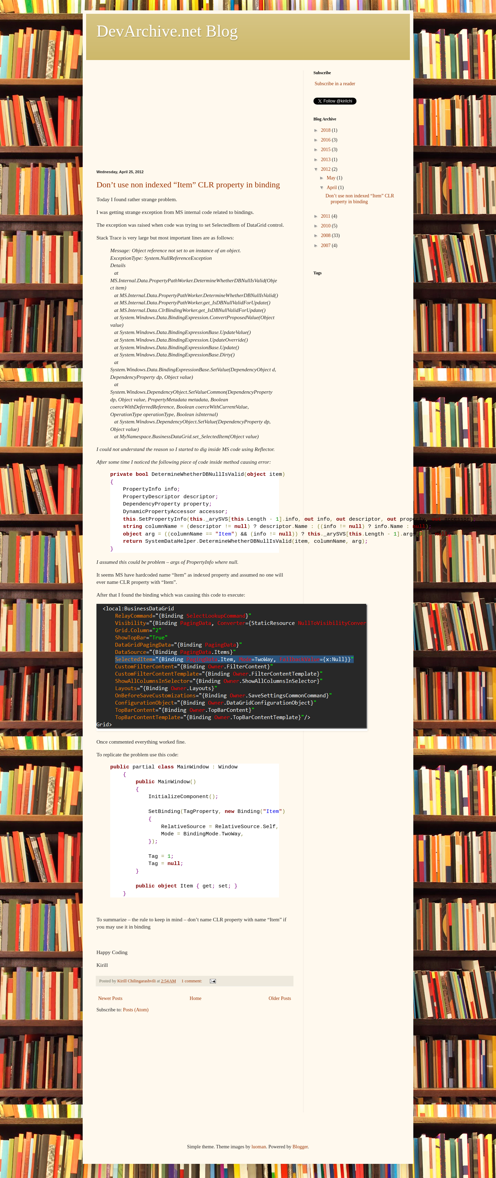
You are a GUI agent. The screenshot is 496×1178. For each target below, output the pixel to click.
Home (196, 998)
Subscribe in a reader (335, 83)
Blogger (300, 1146)
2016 (326, 140)
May (332, 177)
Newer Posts (110, 998)
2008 (326, 235)
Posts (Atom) (135, 1009)
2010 (326, 225)
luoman (258, 1146)
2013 (326, 159)
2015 (326, 149)
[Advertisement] (194, 114)
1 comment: (192, 981)
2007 (326, 245)
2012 (326, 169)
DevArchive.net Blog (167, 31)
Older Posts (280, 998)
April (332, 187)
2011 (326, 216)
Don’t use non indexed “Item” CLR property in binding (188, 184)
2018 (326, 130)
